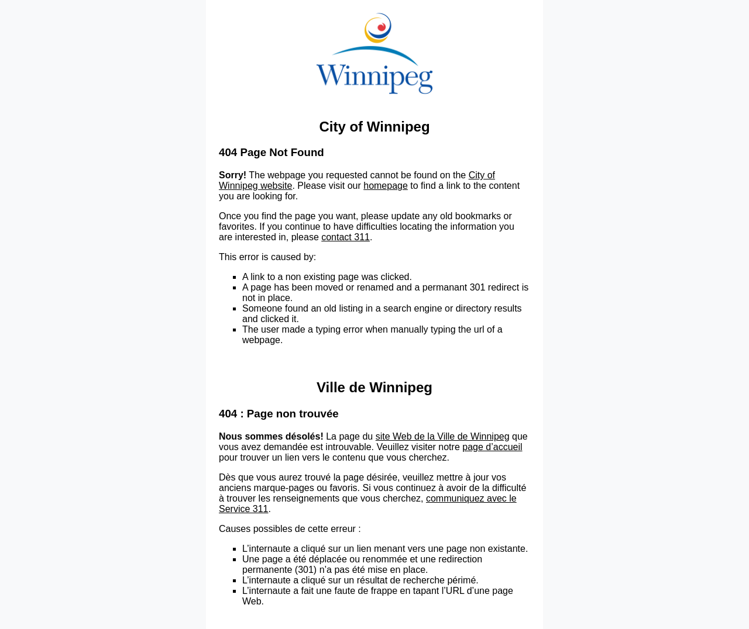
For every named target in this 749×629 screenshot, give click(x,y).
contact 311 (345, 237)
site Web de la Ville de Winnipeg (443, 436)
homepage (385, 186)
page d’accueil (492, 447)
